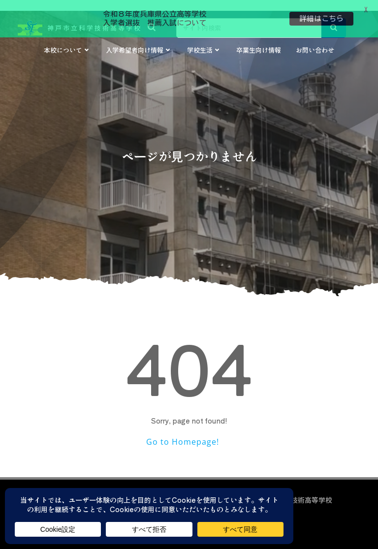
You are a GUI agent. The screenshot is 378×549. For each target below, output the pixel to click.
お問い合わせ (315, 41)
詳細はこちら (321, 18)
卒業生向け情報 (258, 41)
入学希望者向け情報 (139, 41)
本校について (67, 41)
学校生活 (204, 41)
